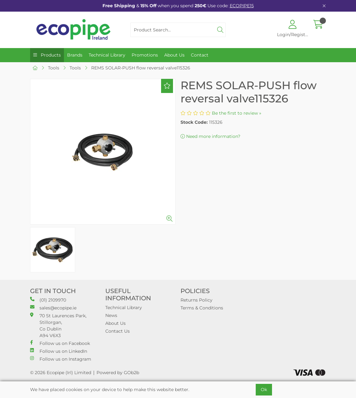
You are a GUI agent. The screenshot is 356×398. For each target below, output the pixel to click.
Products (50, 55)
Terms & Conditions (202, 308)
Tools (53, 68)
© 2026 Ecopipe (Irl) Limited (60, 372)
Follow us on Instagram (60, 359)
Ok (264, 389)
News (111, 315)
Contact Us (117, 331)
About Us (174, 55)
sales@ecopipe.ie (53, 308)
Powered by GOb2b (118, 372)
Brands (74, 55)
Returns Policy (196, 300)
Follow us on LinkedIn (58, 351)
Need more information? (210, 136)
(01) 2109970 (48, 300)
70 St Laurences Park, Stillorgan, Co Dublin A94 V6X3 (58, 325)
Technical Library (107, 55)
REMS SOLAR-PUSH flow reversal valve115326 (140, 68)
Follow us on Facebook (60, 343)
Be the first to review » (236, 113)
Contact (199, 55)
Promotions (145, 55)
